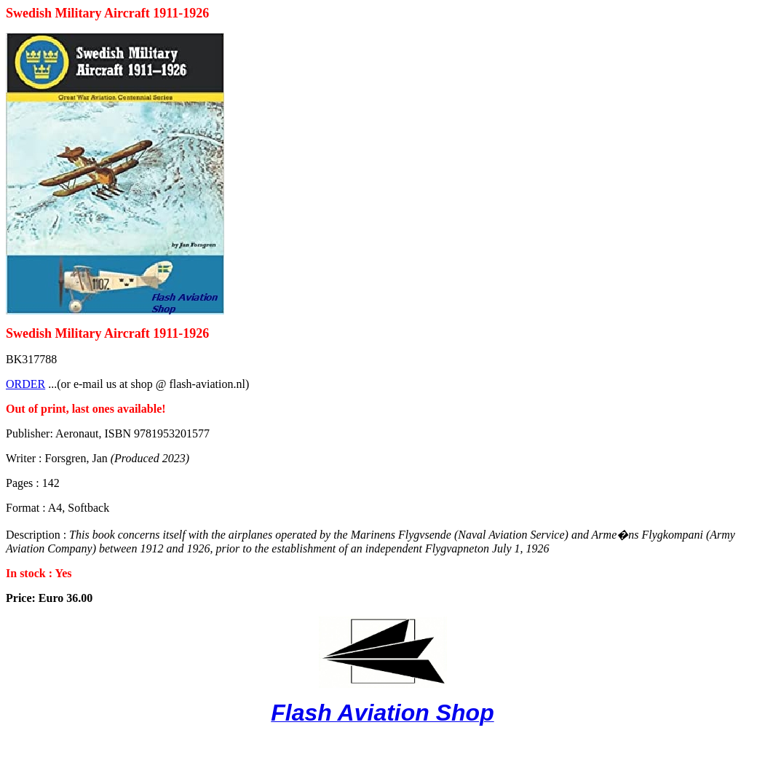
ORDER (25, 384)
